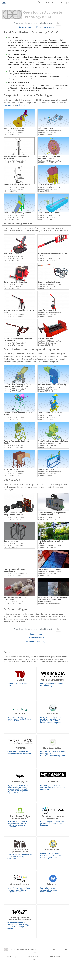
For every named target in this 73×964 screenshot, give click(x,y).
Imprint (52, 949)
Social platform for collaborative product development (53, 884)
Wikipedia (21, 105)
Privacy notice (55, 957)
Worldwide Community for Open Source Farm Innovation (20, 747)
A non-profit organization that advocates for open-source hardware (53, 816)
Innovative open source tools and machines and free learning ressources (53, 781)
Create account (47, 2)
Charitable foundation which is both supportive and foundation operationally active (53, 748)
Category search (27, 27)
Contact (8, 957)
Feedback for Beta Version (30, 957)
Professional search (45, 27)
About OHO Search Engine (36, 641)
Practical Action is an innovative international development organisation (20, 849)
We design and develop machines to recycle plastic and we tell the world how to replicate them (53, 850)
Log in (66, 2)
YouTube (7, 105)
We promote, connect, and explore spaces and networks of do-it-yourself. (20, 713)
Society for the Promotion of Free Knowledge (53, 679)
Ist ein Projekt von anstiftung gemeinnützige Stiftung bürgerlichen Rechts (20, 884)
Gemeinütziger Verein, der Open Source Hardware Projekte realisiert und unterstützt (20, 817)
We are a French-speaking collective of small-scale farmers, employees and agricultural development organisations (20, 783)
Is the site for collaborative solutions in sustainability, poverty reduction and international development (53, 714)
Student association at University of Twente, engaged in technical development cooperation (20, 918)
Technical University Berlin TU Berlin (20, 679)
